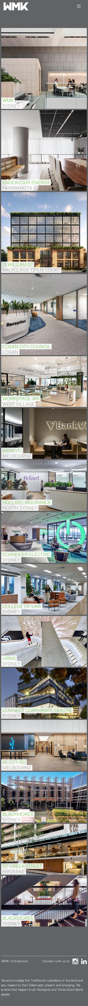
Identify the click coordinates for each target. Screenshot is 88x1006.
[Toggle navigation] (78, 6)
